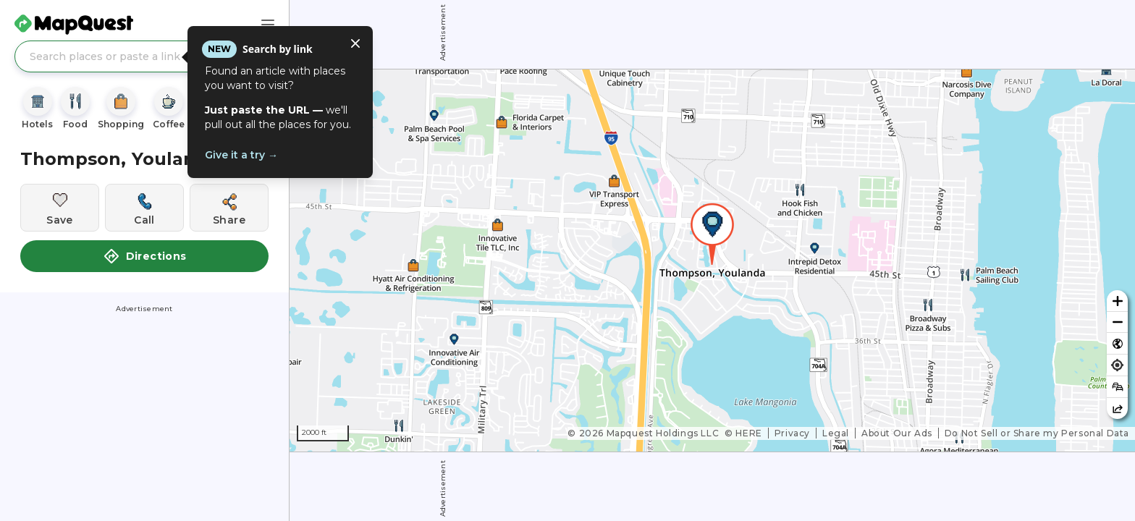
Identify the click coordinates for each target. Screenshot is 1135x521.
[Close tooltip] (355, 43)
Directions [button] (145, 256)
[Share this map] (1117, 408)
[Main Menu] (267, 25)
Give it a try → (241, 154)
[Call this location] (144, 208)
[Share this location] (229, 208)
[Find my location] (1117, 365)
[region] (712, 260)
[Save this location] (59, 208)
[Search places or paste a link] (144, 56)
